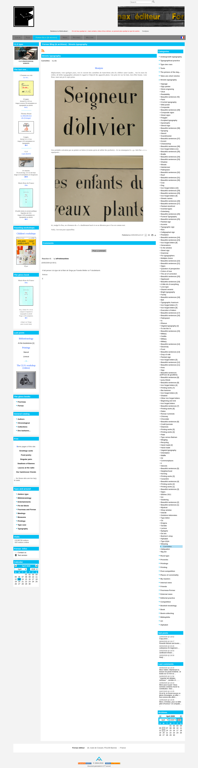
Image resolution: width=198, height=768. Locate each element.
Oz (162, 520)
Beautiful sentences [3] (170, 489)
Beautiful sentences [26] (170, 214)
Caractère (165, 479)
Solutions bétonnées (169, 515)
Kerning (164, 474)
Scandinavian (166, 136)
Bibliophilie (164, 617)
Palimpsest (165, 170)
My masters (164, 579)
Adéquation (165, 549)
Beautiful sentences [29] (170, 191)
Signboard (165, 279)
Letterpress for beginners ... (169, 648)
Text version (22, 555)
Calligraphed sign (168, 232)
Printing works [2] (168, 484)
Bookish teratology (168, 606)
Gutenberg (165, 211)
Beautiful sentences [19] (170, 282)
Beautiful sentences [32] (170, 172)
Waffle (163, 455)
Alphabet (164, 539)
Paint (163, 99)
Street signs (165, 115)
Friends (163, 586)
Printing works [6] (168, 409)
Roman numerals (167, 414)
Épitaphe (164, 531)
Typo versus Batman (169, 437)
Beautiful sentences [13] (170, 352)
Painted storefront (168, 206)
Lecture (164, 528)
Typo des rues (165, 64)
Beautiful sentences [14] (170, 344)
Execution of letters (168, 310)
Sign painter (165, 86)
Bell (162, 300)
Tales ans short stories (169, 76)
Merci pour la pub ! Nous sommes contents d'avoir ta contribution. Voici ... (169, 687)
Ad (162, 458)
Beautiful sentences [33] (170, 159)
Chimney (164, 416)
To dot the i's (166, 328)
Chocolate (165, 419)
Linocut (26, 357)
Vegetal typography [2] (170, 326)
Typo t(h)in (165, 541)
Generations (166, 245)
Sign (162, 370)
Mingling (164, 440)
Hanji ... (162, 657)
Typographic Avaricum (169, 302)
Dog (162, 185)
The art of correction (169, 274)
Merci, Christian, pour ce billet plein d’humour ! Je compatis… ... (170, 704)
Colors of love (166, 271)
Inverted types (166, 209)
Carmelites (167, 546)
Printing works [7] (168, 388)
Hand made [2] (167, 445)
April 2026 (170, 716)
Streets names (166, 198)
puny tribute (165, 380)
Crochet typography (168, 102)
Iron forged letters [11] (169, 149)
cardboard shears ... (166, 653)
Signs (163, 266)
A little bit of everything (170, 284)
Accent (163, 141)
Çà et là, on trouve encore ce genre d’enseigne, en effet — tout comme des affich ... (169, 695)
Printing (163, 567)
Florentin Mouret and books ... (170, 643)
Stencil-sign (165, 125)
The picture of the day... (169, 72)
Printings (163, 563)
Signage (164, 84)
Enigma (164, 523)
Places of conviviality (168, 575)
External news (165, 594)
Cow (162, 183)
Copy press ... (164, 639)
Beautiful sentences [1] (170, 505)
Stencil (26, 352)
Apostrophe (165, 123)
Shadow (164, 162)
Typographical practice (169, 61)
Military (164, 334)
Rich (162, 230)
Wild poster (165, 105)
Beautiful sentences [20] (170, 276)
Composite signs (167, 112)
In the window (166, 248)
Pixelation (165, 235)
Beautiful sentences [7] (170, 406)
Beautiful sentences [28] (170, 201)
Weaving (164, 544)
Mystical (164, 507)
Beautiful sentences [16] (170, 315)
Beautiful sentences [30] (170, 180)
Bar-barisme (166, 390)
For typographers (167, 256)
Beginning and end (168, 401)
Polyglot (164, 118)
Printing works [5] (168, 429)
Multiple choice (167, 258)
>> (179, 720)
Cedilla (163, 336)
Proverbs (163, 560)
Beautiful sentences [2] (170, 502)
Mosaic (164, 165)
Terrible (164, 526)
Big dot (163, 552)
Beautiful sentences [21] (170, 263)
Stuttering (165, 500)
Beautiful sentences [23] (170, 240)
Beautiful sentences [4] (170, 481)
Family (163, 295)
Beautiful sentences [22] (170, 261)
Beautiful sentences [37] (170, 138)
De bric (164, 533)
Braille (163, 154)
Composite (165, 107)
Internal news (165, 583)
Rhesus (164, 323)
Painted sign (166, 222)
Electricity (165, 347)
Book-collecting (166, 613)
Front (163, 349)
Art (161, 621)
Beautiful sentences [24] (170, 237)
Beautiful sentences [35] (170, 152)
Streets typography (168, 80)
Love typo (165, 287)
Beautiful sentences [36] (170, 146)
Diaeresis (164, 427)
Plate (163, 435)
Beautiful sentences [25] (170, 219)
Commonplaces (167, 461)
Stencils (164, 466)
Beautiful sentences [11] (170, 365)
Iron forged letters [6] (169, 308)
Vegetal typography (168, 450)
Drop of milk (165, 354)
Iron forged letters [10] (169, 188)
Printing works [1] (168, 487)
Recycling (165, 442)
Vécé (163, 92)
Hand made (165, 448)
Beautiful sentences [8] (170, 383)
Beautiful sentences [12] (170, 362)
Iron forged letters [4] (169, 385)
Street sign (165, 250)
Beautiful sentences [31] (170, 178)
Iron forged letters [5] (169, 360)
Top (99, 760)
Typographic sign (167, 227)
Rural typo (164, 556)
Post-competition (167, 571)
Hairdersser (165, 167)
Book (162, 609)
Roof (163, 175)
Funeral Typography (169, 217)
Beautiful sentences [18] (170, 297)
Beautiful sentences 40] (170, 97)
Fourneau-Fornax (167, 590)
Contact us (21, 552)
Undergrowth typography (170, 57)
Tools (162, 68)
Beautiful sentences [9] (170, 377)
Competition (165, 602)
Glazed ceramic (167, 289)
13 (163, 730)
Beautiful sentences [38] (170, 128)
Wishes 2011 (166, 494)
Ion (162, 497)
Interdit (163, 513)
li (161, 463)
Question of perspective (170, 269)
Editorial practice (167, 598)
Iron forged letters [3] (169, 393)
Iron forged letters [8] (169, 243)
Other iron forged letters (170, 398)
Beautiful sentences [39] (170, 110)
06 (163, 728)
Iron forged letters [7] (169, 305)
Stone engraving (167, 89)
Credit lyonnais (167, 424)
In (161, 321)
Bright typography (168, 292)
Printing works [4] (168, 432)
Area (162, 367)
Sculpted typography (169, 120)
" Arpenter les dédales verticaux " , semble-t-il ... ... (169, 679)
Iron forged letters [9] (169, 196)
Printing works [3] (168, 476)
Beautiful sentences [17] (170, 313)
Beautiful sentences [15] (170, 331)
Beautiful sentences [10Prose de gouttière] (168, 374)
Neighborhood (166, 471)
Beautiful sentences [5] (170, 468)
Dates (163, 411)
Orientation (165, 453)
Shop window (166, 510)
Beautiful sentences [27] (170, 204)
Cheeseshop (166, 144)
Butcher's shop (167, 536)
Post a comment (99, 251)
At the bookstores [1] (26, 343)
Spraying (164, 131)
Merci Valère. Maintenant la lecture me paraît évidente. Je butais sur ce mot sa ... (170, 672)
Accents (164, 224)
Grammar (164, 253)
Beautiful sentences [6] (170, 422)
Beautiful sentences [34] (170, 157)
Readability (165, 94)
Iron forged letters (168, 403)
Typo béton (165, 518)
